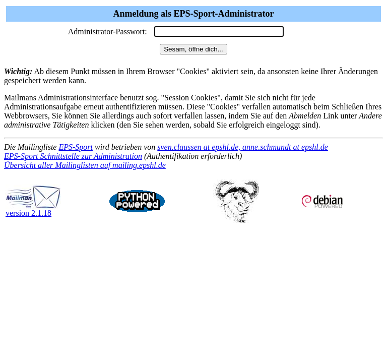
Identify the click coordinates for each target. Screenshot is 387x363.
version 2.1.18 (33, 209)
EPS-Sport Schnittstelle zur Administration (73, 156)
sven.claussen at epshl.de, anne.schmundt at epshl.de (242, 147)
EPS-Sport (75, 147)
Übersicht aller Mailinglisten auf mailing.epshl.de (85, 165)
